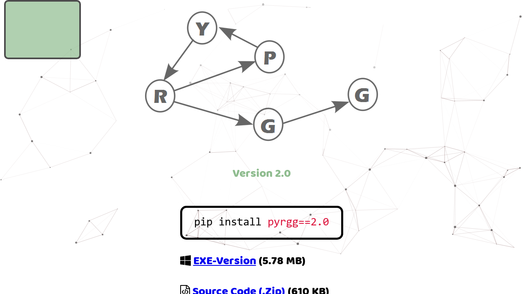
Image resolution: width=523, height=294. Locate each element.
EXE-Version (224, 260)
